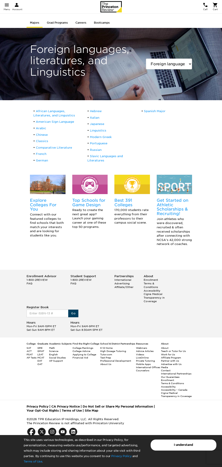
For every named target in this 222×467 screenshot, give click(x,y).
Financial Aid (80, 357)
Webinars (141, 348)
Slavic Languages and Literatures (105, 158)
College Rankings (82, 348)
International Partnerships (176, 373)
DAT (39, 360)
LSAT (40, 354)
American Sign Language (55, 121)
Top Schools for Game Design (88, 202)
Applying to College (84, 354)
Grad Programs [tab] (57, 22)
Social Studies (57, 357)
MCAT (40, 357)
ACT (29, 351)
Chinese (42, 134)
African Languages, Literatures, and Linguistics (54, 113)
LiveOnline (142, 357)
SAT (29, 348)
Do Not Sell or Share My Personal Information (118, 406)
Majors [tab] (34, 22)
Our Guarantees (170, 377)
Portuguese (98, 143)
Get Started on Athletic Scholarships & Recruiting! (172, 207)
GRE (40, 348)
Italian (94, 117)
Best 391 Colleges (123, 202)
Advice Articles (145, 351)
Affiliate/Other (124, 287)
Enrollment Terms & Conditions (151, 283)
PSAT (30, 354)
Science (53, 351)
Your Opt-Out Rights (43, 410)
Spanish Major (154, 111)
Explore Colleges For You (43, 205)
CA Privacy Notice (65, 406)
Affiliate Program (171, 357)
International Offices (148, 367)
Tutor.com (106, 354)
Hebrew (96, 111)
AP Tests (31, 357)
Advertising (122, 283)
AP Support (56, 360)
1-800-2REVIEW (37, 279)
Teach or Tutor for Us (173, 351)
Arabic (41, 128)
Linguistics (98, 130)
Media (164, 367)
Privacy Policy (121, 456)
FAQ (29, 283)
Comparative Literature (54, 147)
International (122, 279)
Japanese (97, 124)
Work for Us (168, 354)
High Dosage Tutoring (113, 351)
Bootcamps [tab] (102, 22)
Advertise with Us (171, 364)
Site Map (91, 410)
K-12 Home (106, 348)
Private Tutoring (145, 360)
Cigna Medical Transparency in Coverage (154, 297)
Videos (140, 354)
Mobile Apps (143, 364)
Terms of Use (33, 461)
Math (52, 348)
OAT (40, 364)
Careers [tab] (80, 22)
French (41, 154)
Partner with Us (170, 360)
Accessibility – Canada (174, 389)
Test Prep (105, 357)
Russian (96, 150)
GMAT (40, 351)
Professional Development (115, 360)
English (53, 354)
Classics (42, 141)
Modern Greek (101, 137)
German (42, 160)
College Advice (81, 351)
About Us (105, 364)
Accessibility (152, 290)
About (164, 348)
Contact (165, 370)
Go (73, 313)
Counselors (142, 370)
